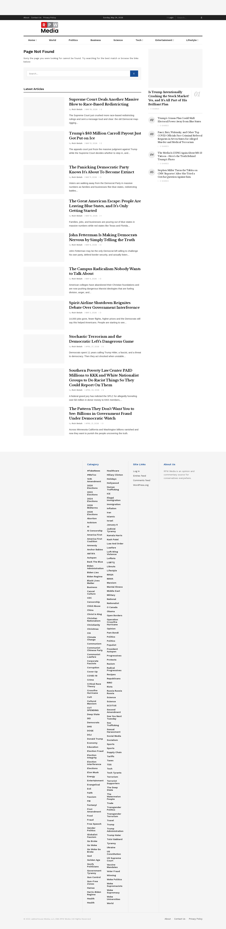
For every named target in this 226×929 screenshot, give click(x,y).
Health (90, 898)
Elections (92, 768)
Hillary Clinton (115, 475)
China (90, 610)
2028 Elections (92, 513)
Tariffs (110, 756)
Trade (110, 803)
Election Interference (94, 762)
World (110, 903)
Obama (111, 611)
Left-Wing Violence (112, 552)
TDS (109, 764)
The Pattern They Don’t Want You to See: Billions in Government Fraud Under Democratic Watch (101, 414)
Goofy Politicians (93, 865)
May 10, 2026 (90, 216)
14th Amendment (94, 480)
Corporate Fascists (92, 662)
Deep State (93, 714)
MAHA (110, 578)
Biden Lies (93, 572)
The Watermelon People (114, 796)
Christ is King (94, 614)
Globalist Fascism (92, 835)
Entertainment (163, 40)
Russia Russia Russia (114, 692)
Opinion (111, 628)
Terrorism (112, 777)
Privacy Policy (49, 17)
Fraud (90, 820)
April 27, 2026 (91, 346)
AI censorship (94, 530)
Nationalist (113, 603)
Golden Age (93, 860)
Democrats (93, 722)
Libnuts (111, 566)
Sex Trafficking (113, 724)
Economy (92, 743)
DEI (89, 718)
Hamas (91, 888)
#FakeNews (93, 470)
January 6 (112, 524)
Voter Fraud (113, 871)
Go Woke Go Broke (94, 850)
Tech (138, 40)
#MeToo (91, 475)
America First (94, 534)
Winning (111, 875)
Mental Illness (115, 587)
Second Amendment (114, 710)
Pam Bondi (113, 632)
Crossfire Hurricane (92, 691)
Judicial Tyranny (111, 530)
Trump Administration (115, 829)
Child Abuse (93, 606)
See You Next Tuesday (114, 717)
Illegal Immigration (114, 498)
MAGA (110, 574)
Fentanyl (92, 805)
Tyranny (111, 843)
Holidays (111, 479)
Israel (110, 520)
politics (111, 641)
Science (118, 40)
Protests (111, 659)
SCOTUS (111, 705)
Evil (89, 788)
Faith (90, 793)
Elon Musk (93, 772)
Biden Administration (95, 567)
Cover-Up (92, 671)
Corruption (93, 667)
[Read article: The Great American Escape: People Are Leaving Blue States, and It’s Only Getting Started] (44, 213)
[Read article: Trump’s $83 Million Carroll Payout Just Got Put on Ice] (44, 145)
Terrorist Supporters (113, 782)
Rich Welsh (77, 109)
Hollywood (113, 483)
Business (92, 587)
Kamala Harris (114, 535)
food (90, 815)
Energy (91, 776)
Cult (89, 697)
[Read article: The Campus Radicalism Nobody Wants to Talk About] (44, 281)
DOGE (90, 730)
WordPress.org (140, 485)
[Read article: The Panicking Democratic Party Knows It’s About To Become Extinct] (44, 179)
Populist (111, 645)
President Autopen (112, 650)
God (89, 856)
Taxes (110, 760)
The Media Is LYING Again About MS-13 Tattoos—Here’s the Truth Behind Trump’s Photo (180, 156)
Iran (109, 512)
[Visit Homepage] (50, 28)
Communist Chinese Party (95, 649)
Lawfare (111, 547)
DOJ (89, 734)
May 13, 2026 (90, 143)
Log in (136, 471)
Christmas (93, 629)
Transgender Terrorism (114, 815)
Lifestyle (191, 40)
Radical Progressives (114, 669)
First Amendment (94, 810)
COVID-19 (92, 675)
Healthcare (113, 470)
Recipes (111, 674)
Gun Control (94, 877)
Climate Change (91, 638)
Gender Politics (91, 829)
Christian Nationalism (93, 619)
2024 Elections (92, 499)
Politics (111, 636)
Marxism (111, 583)
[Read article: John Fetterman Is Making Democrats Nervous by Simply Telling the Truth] (44, 247)
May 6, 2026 (90, 245)
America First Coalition (94, 540)
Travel (110, 820)
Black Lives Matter (93, 581)
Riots (110, 686)
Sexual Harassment (113, 730)
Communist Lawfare (93, 655)
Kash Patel (113, 539)
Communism (94, 643)
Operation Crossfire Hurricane (112, 622)
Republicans (114, 678)
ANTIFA (91, 553)
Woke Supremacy (113, 891)
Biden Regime (94, 576)
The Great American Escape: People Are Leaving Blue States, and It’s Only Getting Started (105, 206)
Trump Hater (114, 835)
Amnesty (92, 545)
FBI (89, 801)
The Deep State (112, 788)
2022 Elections (92, 493)
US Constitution (114, 852)
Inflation (111, 508)
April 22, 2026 (91, 390)
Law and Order (115, 543)
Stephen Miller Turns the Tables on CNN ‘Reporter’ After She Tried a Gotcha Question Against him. (177, 173)
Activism (92, 522)
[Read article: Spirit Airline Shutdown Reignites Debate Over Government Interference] (44, 315)
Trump (110, 824)
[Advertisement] (113, 7)
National (111, 599)
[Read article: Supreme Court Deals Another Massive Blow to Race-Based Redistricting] (44, 111)
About (26, 17)
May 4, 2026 (90, 279)
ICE (108, 493)
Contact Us (36, 17)
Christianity (93, 625)
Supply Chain (114, 752)
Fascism (91, 797)
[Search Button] (200, 17)
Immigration (114, 504)
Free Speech (94, 824)
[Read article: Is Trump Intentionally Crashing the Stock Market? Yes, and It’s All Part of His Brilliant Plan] (175, 68)
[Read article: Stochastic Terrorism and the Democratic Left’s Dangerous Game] (44, 349)
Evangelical (93, 784)
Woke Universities (113, 897)
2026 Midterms (92, 506)
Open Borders (114, 615)
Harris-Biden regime (94, 893)
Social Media (114, 736)
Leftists (111, 558)
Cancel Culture (91, 592)
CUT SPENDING (93, 708)
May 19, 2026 (90, 109)
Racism (111, 663)
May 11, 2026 (90, 177)
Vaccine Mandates (112, 865)
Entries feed (139, 475)
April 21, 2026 (91, 423)
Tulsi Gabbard (114, 839)
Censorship (93, 602)
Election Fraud (95, 751)
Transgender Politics (114, 808)
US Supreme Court (114, 859)
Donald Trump (95, 739)
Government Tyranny (94, 871)
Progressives (114, 655)
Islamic (111, 516)
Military (111, 595)
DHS (89, 726)
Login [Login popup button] (170, 17)
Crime (90, 680)
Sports (110, 744)
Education (92, 747)
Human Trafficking (113, 488)
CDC (89, 598)
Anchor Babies (95, 549)
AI (88, 526)
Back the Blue (95, 561)
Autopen (92, 557)
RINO (109, 682)
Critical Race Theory (94, 685)
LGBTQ (111, 562)
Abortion (92, 518)
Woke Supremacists (114, 884)
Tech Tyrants (114, 772)
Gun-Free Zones (92, 882)
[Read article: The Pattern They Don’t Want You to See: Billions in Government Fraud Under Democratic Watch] (44, 421)
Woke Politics (114, 879)
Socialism (112, 740)
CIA (89, 633)
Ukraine (111, 847)
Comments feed (141, 480)
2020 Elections (92, 486)
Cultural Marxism (92, 702)
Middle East (113, 591)
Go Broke (92, 841)
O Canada (112, 607)
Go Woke (92, 845)
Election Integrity (92, 756)
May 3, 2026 (90, 313)
